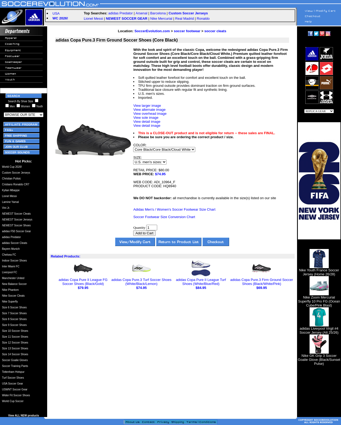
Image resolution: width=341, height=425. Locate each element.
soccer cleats (215, 31)
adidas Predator (120, 13)
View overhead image (150, 114)
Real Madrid (184, 19)
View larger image (147, 106)
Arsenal (141, 13)
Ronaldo (203, 19)
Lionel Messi (93, 19)
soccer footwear (187, 31)
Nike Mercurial (161, 19)
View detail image (146, 122)
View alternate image (149, 110)
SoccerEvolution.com (152, 31)
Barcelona (158, 13)
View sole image (145, 118)
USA (56, 13)
